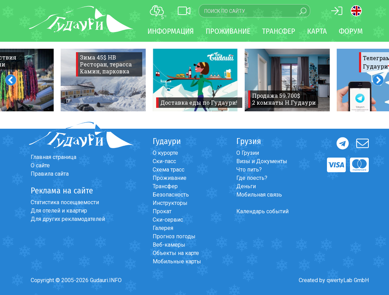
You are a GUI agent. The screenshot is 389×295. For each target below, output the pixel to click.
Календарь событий (262, 211)
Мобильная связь (259, 194)
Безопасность (171, 194)
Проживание (169, 178)
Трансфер (165, 186)
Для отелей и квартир (59, 210)
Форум (351, 31)
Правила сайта (50, 173)
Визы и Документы (261, 161)
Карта (317, 31)
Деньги (246, 186)
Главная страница (53, 157)
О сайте (40, 165)
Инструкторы (170, 203)
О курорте (165, 153)
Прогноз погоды (174, 236)
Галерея (163, 228)
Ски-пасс (164, 161)
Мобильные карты (177, 261)
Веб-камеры (169, 244)
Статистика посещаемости (65, 202)
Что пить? (249, 169)
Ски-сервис (168, 219)
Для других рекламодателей (68, 219)
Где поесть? (251, 178)
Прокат (162, 211)
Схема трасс (168, 169)
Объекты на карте (176, 253)
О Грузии (247, 153)
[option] (103, 80)
